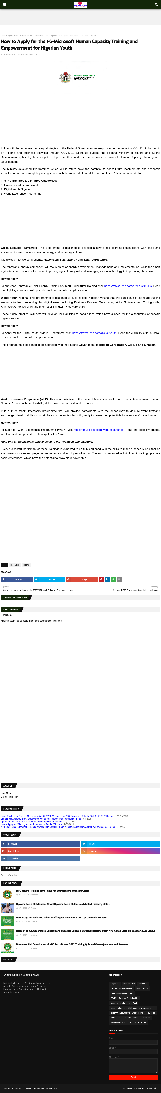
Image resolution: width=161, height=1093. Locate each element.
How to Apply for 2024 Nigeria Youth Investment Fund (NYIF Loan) (31, 824)
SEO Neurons (17, 1088)
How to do (151, 1013)
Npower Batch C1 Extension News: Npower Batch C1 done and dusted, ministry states (62, 904)
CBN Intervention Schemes (122, 988)
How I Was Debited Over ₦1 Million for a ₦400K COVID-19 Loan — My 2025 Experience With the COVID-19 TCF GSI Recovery (58, 816)
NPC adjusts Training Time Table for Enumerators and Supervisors (52, 890)
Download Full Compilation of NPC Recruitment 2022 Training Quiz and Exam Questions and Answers (72, 944)
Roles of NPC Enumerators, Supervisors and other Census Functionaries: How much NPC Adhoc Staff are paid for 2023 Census (85, 931)
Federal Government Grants (122, 993)
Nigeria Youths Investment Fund (124, 1003)
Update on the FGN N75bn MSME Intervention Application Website (32, 821)
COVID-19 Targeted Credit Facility (124, 998)
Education (146, 1018)
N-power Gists (129, 984)
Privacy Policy (152, 1088)
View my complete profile (10, 797)
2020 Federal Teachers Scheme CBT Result (128, 1022)
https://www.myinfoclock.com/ (44, 1088)
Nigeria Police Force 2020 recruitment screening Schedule (131, 1008)
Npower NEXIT (142, 988)
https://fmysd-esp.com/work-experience (99, 429)
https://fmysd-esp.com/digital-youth (94, 333)
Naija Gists (14, 565)
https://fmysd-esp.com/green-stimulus (128, 286)
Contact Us (139, 1088)
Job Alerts (142, 984)
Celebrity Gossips (131, 1018)
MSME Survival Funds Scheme (131, 1013)
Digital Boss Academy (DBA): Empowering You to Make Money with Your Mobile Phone (41, 818)
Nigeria (10, 36)
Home (3, 36)
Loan (113, 1013)
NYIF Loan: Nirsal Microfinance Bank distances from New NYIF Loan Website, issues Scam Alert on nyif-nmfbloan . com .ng (58, 827)
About (129, 1088)
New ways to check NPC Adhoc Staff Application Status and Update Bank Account (61, 917)
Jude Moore (9, 54)
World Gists (115, 1018)
